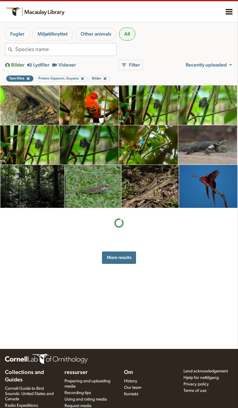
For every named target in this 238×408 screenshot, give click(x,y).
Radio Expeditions (21, 405)
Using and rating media (85, 399)
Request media (77, 406)
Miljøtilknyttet (52, 34)
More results (119, 257)
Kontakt (131, 394)
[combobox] (65, 49)
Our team (132, 387)
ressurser (76, 372)
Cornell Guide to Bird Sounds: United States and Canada (29, 393)
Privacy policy (196, 384)
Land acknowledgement (205, 371)
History (130, 381)
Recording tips (77, 393)
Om (128, 372)
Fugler (17, 34)
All (127, 34)
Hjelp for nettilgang (201, 378)
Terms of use (194, 391)
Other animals (96, 34)
